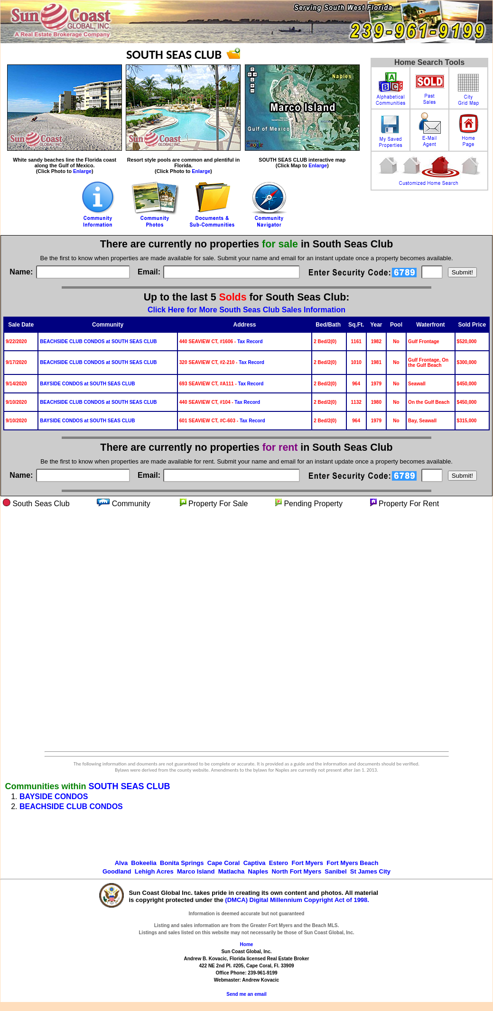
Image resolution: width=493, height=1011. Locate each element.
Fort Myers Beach (352, 862)
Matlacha (231, 871)
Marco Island (195, 871)
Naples (258, 871)
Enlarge (82, 171)
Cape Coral (223, 862)
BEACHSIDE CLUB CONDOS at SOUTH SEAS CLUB (98, 341)
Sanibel (335, 871)
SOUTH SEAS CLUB (129, 786)
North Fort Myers (296, 871)
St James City (370, 871)
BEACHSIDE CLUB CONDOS (71, 806)
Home (246, 944)
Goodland (116, 871)
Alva (121, 862)
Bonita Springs (182, 862)
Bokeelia (143, 862)
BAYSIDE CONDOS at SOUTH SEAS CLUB (87, 383)
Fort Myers (307, 862)
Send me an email (246, 994)
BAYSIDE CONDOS (53, 796)
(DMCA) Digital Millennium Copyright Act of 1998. (297, 899)
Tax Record (250, 341)
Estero (278, 862)
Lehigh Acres (154, 871)
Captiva (254, 862)
